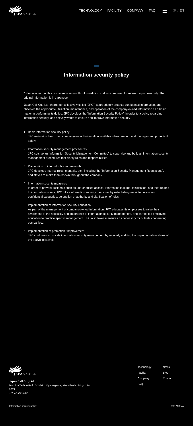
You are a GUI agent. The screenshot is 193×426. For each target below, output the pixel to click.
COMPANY (135, 10)
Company (143, 378)
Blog (165, 372)
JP (174, 10)
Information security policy (22, 406)
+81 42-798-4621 (19, 393)
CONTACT (36, 315)
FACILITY (114, 10)
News (166, 366)
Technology (144, 366)
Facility (142, 372)
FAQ (152, 10)
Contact (167, 378)
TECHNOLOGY (90, 10)
